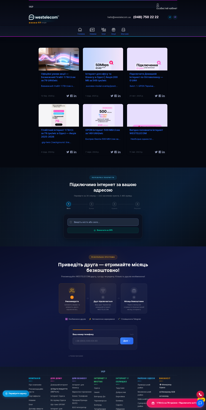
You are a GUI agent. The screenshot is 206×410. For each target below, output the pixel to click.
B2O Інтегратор (79, 407)
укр (31, 7)
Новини (32, 400)
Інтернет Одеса (58, 396)
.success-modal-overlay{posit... (101, 86)
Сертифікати (34, 396)
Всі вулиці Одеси (58, 400)
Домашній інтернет (59, 385)
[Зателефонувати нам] (200, 394)
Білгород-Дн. (100, 396)
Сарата (119, 405)
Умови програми (76, 356)
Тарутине (120, 388)
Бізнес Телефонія (79, 396)
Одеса (97, 388)
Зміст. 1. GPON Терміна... (142, 86)
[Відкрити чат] (200, 403)
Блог (31, 404)
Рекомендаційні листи (36, 390)
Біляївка (119, 400)
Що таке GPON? (58, 404)
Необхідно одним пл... (142, 139)
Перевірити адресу (16, 394)
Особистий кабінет (166, 6)
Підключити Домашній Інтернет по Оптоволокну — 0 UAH (146, 77)
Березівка (120, 396)
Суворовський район (144, 404)
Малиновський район (144, 393)
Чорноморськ (100, 400)
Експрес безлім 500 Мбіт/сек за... (102, 139)
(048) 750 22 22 (146, 17)
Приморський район (144, 386)
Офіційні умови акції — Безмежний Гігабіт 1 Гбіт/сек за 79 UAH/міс (58, 77)
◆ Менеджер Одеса (165, 386)
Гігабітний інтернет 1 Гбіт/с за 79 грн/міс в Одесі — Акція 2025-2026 (58, 133)
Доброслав (121, 392)
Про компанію (35, 385)
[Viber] (175, 17)
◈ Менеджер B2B (167, 392)
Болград (98, 405)
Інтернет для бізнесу (78, 386)
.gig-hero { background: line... (56, 142)
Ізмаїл (96, 392)
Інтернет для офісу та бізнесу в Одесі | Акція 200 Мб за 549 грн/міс (101, 77)
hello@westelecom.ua (119, 17)
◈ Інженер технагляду (164, 397)
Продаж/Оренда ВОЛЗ (79, 401)
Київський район (145, 399)
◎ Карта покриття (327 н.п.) (59, 390)
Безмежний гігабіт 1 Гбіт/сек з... (57, 86)
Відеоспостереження (81, 392)
